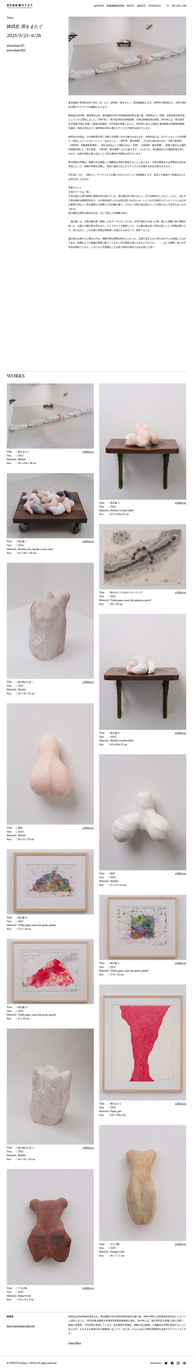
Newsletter (155, 1363)
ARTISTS (99, 6)
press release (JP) (15, 45)
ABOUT (141, 6)
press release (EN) (16, 50)
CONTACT (154, 6)
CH (184, 6)
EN (179, 6)
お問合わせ (88, 452)
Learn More (74, 1343)
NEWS (130, 6)
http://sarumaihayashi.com (21, 1326)
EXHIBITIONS (115, 6)
